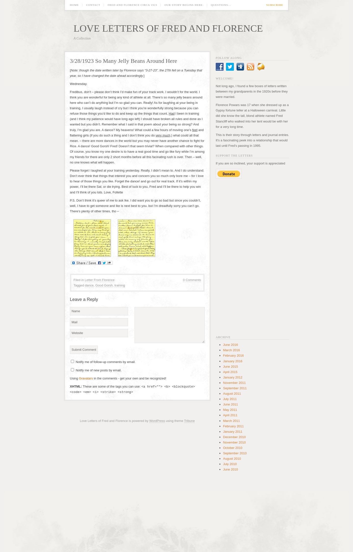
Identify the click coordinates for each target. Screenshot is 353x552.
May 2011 (230, 410)
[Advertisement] (252, 256)
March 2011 (231, 421)
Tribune (189, 421)
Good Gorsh (104, 285)
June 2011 (230, 404)
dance (89, 285)
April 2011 (230, 415)
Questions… (221, 5)
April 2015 (230, 372)
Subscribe (274, 5)
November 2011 (234, 383)
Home (74, 5)
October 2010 (232, 448)
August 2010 (232, 458)
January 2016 (232, 361)
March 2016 (231, 350)
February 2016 (233, 355)
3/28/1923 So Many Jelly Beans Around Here (123, 61)
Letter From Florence (99, 280)
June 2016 (230, 345)
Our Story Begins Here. (184, 5)
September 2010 (235, 453)
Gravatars (86, 378)
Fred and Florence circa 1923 (132, 5)
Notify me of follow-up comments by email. (106, 362)
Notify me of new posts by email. (99, 370)
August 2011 (232, 393)
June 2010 (230, 469)
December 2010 (234, 437)
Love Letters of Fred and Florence (168, 28)
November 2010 (234, 442)
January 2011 (232, 431)
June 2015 (230, 366)
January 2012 (232, 377)
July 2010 (230, 464)
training (119, 285)
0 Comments (192, 280)
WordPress (157, 421)
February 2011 (233, 426)
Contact (93, 5)
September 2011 (235, 388)
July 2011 (230, 399)
